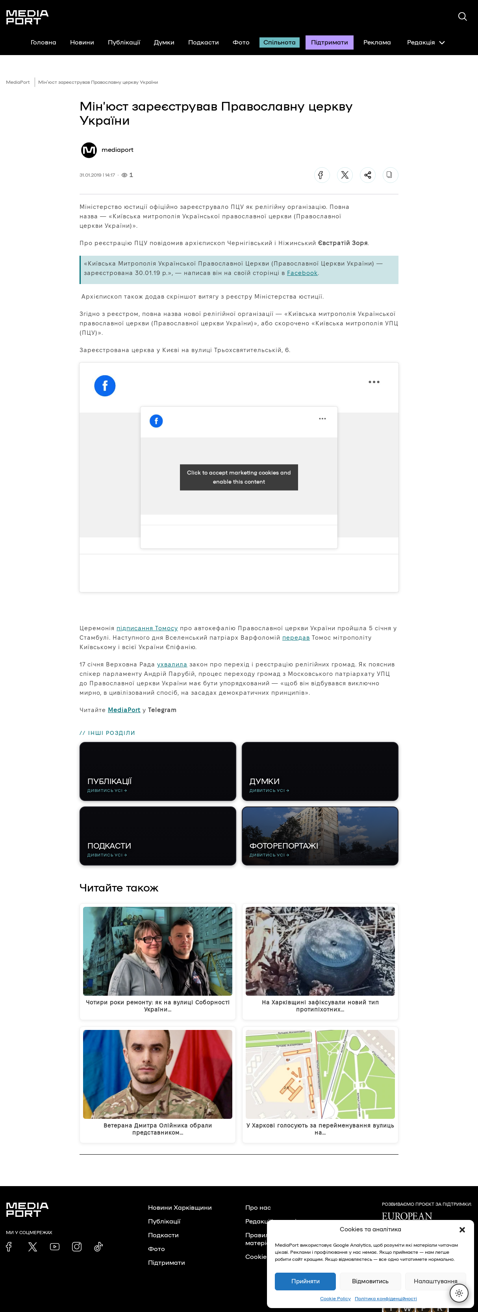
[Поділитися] (368, 175)
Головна (43, 42)
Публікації (124, 42)
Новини (82, 42)
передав (296, 637)
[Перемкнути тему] (459, 1293)
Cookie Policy (335, 1298)
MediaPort (18, 82)
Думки (164, 42)
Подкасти (203, 42)
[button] (462, 1230)
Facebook (302, 272)
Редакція (426, 42)
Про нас (258, 1208)
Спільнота (279, 42)
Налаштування (436, 1281)
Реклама (377, 42)
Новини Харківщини (180, 1208)
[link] (10, 1246)
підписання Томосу (147, 628)
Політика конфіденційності (386, 1298)
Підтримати (329, 42)
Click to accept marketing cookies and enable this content (239, 477)
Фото (241, 42)
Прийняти (305, 1281)
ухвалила (172, 664)
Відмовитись (370, 1281)
